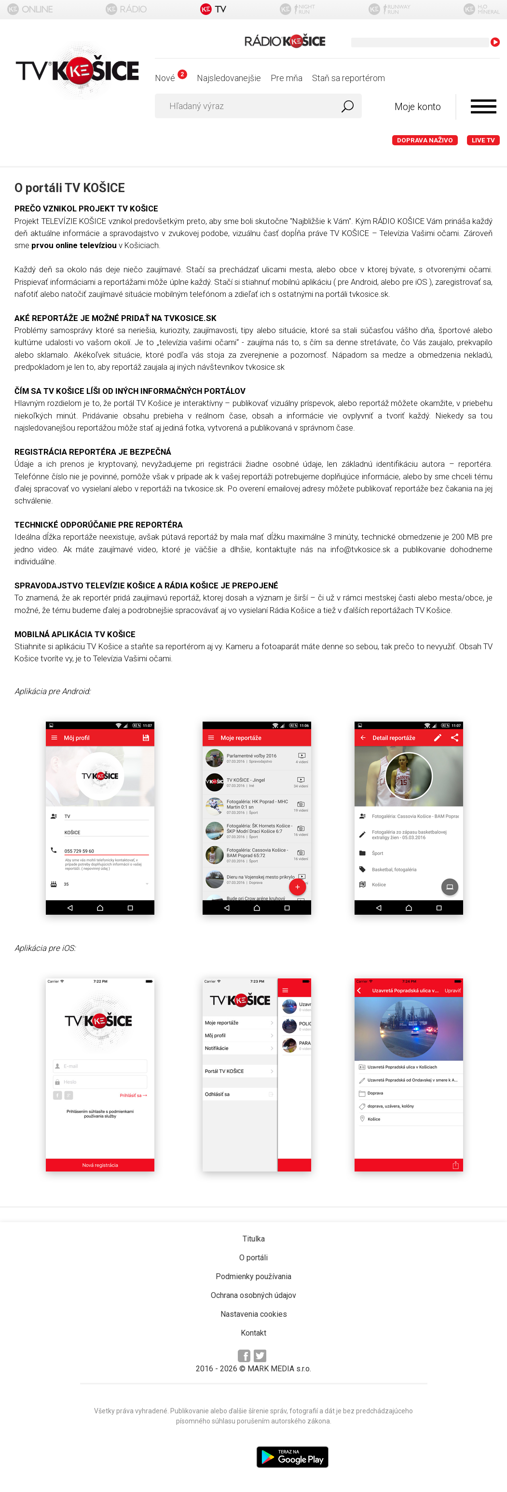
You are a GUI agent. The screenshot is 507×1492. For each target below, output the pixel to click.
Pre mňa (286, 78)
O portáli (253, 1257)
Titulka (254, 1238)
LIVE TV (483, 140)
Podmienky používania (253, 1276)
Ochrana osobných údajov (253, 1295)
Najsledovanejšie (229, 78)
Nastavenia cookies (253, 1314)
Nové (171, 78)
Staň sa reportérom (348, 78)
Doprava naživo (425, 140)
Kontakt (253, 1333)
